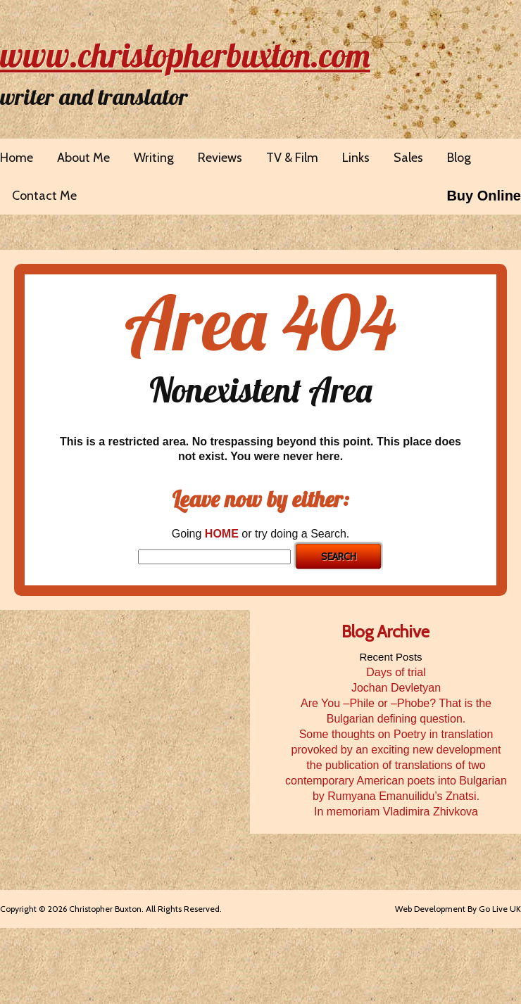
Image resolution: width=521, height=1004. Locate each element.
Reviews (220, 157)
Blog (459, 157)
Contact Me (44, 195)
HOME (222, 534)
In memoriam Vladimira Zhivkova (396, 812)
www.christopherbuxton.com (185, 55)
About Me (83, 157)
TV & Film (292, 157)
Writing (154, 157)
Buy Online (483, 195)
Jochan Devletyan (396, 688)
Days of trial (395, 672)
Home (16, 157)
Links (356, 157)
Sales (408, 157)
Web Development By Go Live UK (458, 908)
